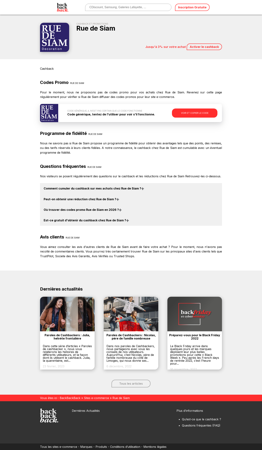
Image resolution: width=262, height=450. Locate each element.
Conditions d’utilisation (125, 447)
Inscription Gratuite (192, 7)
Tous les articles (131, 383)
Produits (101, 447)
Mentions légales (154, 447)
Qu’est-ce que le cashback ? (201, 419)
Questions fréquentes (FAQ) (201, 425)
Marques (86, 447)
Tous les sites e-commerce (58, 447)
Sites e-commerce (96, 398)
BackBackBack (70, 398)
